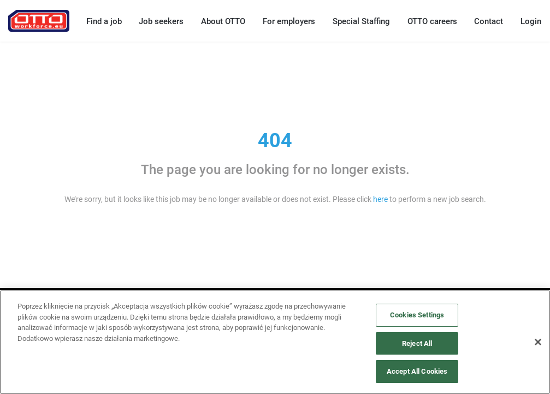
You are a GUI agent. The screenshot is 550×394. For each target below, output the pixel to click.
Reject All (417, 343)
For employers (289, 21)
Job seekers (161, 21)
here (380, 199)
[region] (275, 342)
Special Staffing (361, 21)
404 (275, 140)
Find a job (104, 21)
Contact (488, 21)
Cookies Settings (417, 315)
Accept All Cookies (417, 371)
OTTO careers (432, 21)
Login (531, 21)
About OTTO (223, 21)
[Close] (538, 342)
